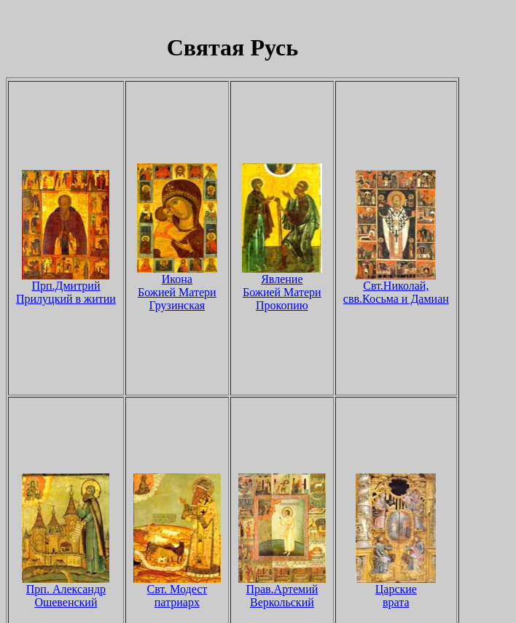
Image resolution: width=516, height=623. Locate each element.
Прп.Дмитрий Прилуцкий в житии (66, 287)
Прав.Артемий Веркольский (282, 590)
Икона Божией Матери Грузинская (177, 287)
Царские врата (396, 590)
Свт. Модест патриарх (177, 590)
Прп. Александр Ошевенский (65, 590)
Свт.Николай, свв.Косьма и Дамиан (396, 287)
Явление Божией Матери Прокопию (282, 287)
